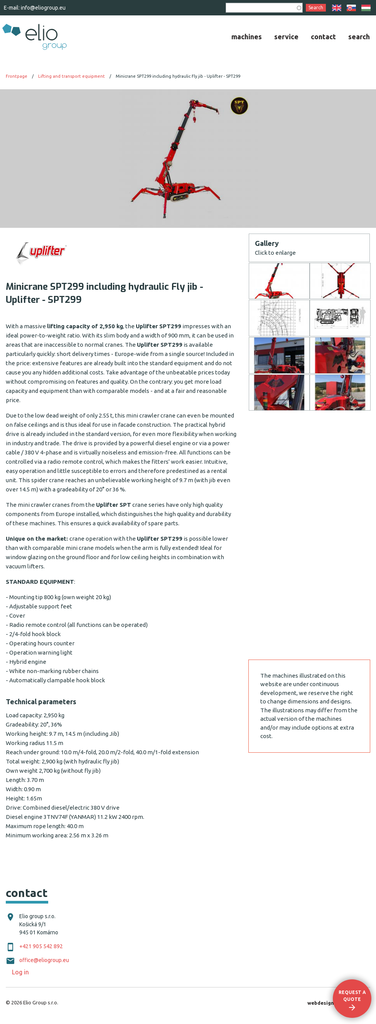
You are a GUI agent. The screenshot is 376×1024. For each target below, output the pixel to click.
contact (323, 36)
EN (336, 8)
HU (366, 8)
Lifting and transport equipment (71, 76)
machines (246, 36)
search (359, 36)
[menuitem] (246, 36)
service (286, 36)
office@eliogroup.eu (44, 960)
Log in (20, 972)
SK (351, 8)
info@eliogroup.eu (43, 8)
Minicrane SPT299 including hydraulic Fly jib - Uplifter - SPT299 (178, 76)
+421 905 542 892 (41, 946)
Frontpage (16, 76)
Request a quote (352, 996)
